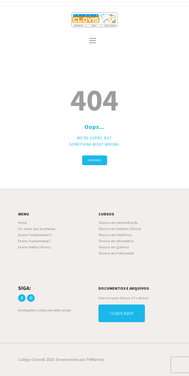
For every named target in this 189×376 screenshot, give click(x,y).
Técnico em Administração (118, 223)
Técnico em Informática (116, 241)
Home (22, 223)
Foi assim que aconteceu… (38, 229)
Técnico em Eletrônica (115, 235)
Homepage (95, 160)
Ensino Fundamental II (35, 235)
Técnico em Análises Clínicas (119, 229)
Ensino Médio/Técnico (34, 247)
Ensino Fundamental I (34, 241)
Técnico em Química (113, 247)
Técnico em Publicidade (116, 253)
